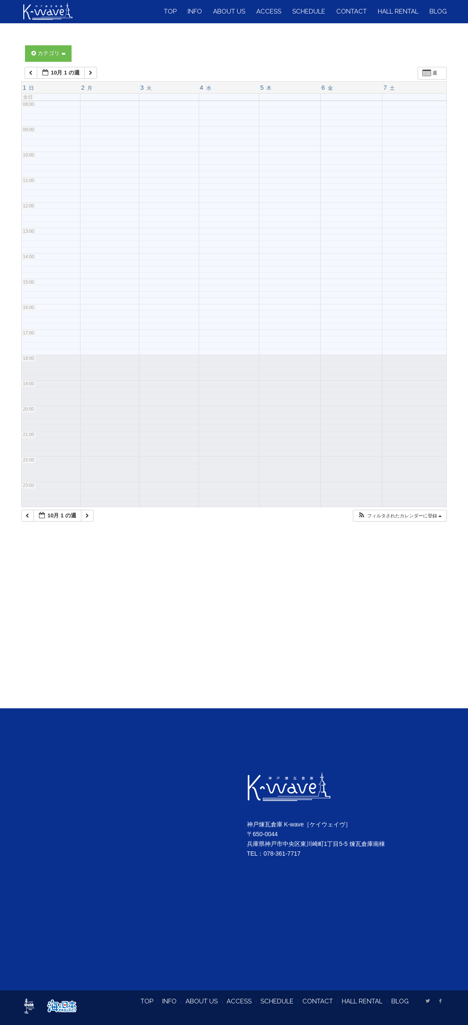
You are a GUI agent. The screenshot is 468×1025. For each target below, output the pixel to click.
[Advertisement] (234, 625)
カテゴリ (48, 53)
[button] (399, 516)
